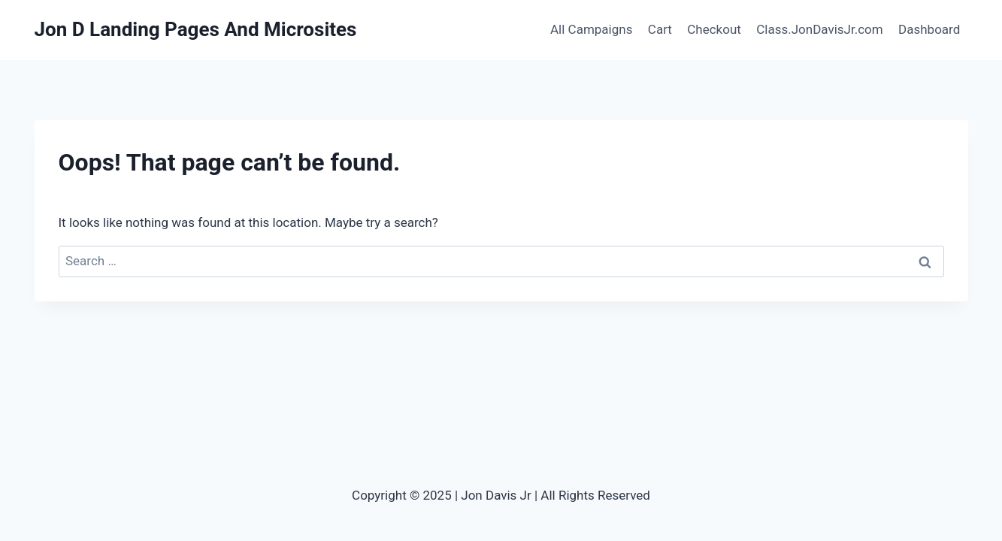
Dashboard (929, 29)
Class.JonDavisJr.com (819, 29)
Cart (660, 29)
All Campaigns (591, 29)
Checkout (714, 29)
